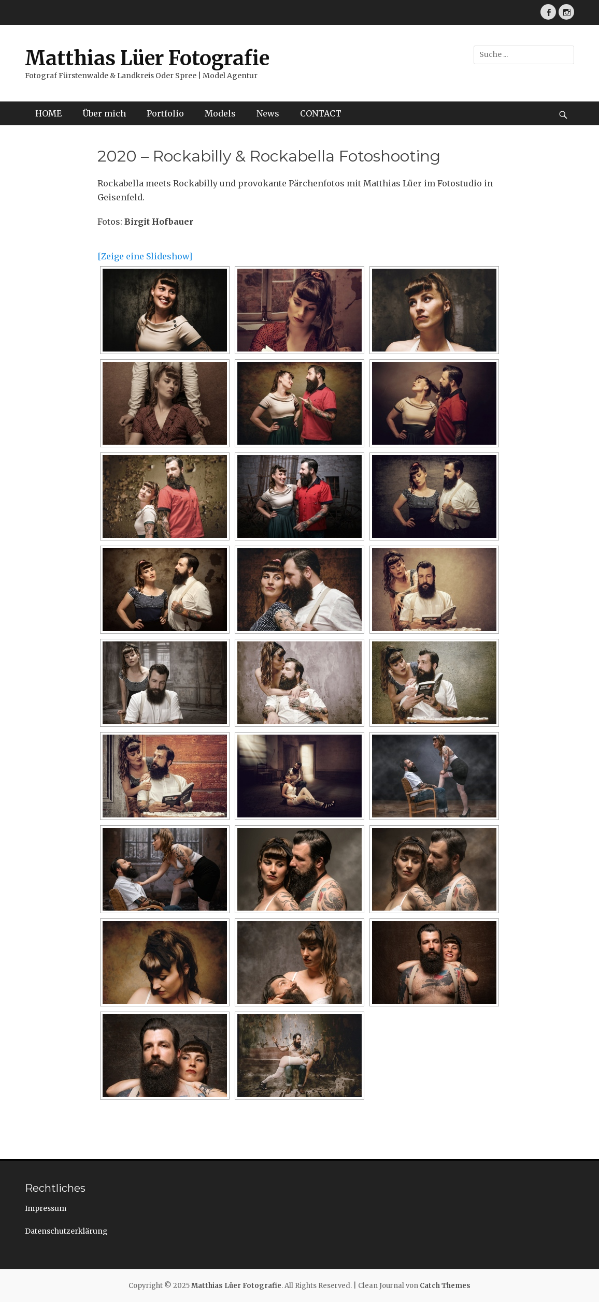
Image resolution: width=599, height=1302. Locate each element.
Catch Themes (445, 1285)
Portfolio (165, 113)
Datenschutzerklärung (66, 1231)
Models (220, 113)
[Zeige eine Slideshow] (144, 256)
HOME (48, 113)
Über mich (104, 113)
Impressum (45, 1208)
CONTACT (320, 113)
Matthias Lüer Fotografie (147, 58)
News (267, 113)
